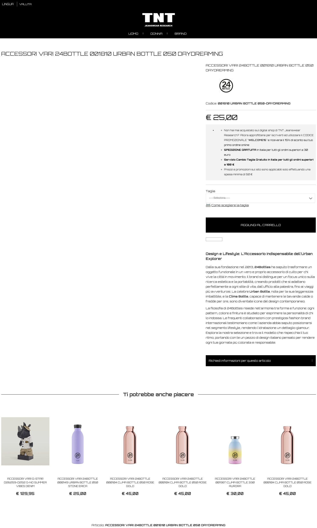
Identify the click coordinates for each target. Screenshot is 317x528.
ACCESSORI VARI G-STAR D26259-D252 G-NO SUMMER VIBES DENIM (25, 483)
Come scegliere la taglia (230, 205)
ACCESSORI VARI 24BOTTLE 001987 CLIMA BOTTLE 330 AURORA (235, 483)
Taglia (210, 191)
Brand (180, 33)
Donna (156, 33)
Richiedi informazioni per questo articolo (240, 361)
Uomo (133, 33)
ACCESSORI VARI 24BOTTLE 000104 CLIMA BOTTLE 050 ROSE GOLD (130, 483)
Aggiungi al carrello (261, 225)
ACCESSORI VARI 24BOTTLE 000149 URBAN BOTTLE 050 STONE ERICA (77, 483)
